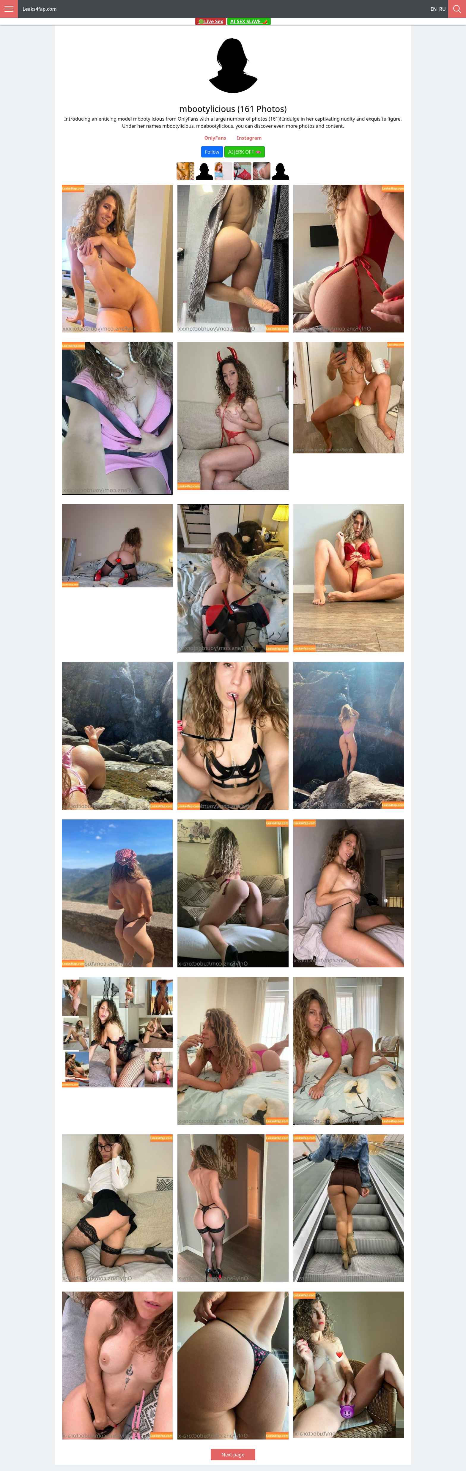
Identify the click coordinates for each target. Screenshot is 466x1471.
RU (442, 9)
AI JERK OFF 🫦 (244, 152)
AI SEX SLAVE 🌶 (249, 21)
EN (433, 9)
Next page (233, 1454)
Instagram (249, 138)
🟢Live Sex (210, 21)
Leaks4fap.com (40, 9)
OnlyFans (215, 138)
